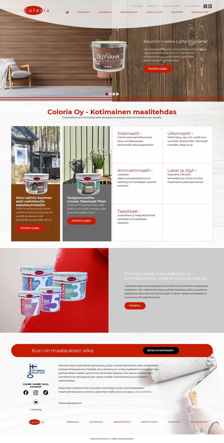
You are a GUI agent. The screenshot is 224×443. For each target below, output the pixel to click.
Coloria (137, 6)
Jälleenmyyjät (200, 12)
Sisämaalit (83, 12)
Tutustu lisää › (158, 68)
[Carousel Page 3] (113, 94)
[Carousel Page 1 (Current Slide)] (106, 94)
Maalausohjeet (171, 6)
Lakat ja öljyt (154, 12)
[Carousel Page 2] (110, 94)
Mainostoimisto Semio (100, 439)
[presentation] (36, 10)
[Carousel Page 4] (117, 94)
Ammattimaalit (128, 12)
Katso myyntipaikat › (161, 350)
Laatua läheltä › (143, 391)
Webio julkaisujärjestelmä (123, 439)
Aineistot (152, 6)
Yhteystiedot (192, 6)
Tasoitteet (177, 12)
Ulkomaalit (105, 12)
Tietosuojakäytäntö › (70, 403)
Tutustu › (135, 305)
